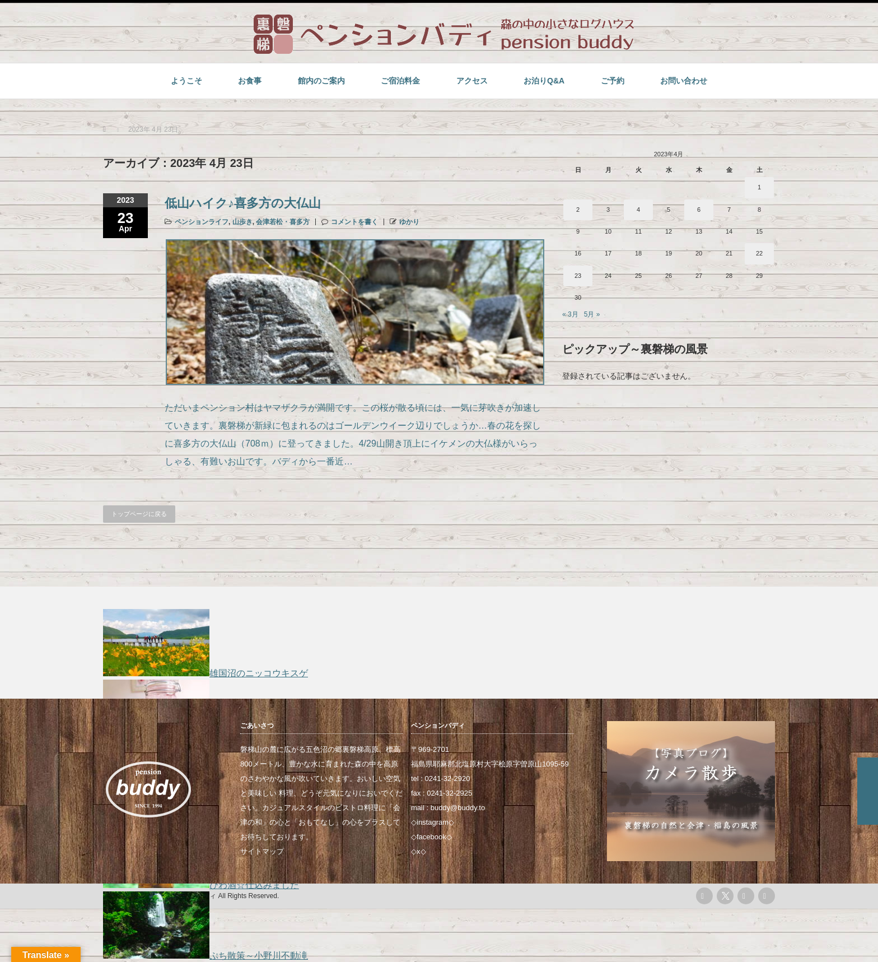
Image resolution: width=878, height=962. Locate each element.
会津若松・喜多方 (283, 222)
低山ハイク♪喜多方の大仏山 (243, 203)
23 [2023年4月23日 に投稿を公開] (578, 275)
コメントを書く (354, 222)
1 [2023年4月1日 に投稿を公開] (759, 187)
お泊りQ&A (544, 80)
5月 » (592, 314)
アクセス (472, 80)
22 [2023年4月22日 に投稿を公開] (759, 253)
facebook (431, 837)
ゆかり (409, 222)
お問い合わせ (683, 80)
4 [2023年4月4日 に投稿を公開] (638, 209)
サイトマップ (262, 851)
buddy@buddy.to (458, 807)
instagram (433, 822)
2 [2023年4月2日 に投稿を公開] (578, 209)
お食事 (249, 80)
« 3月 (570, 314)
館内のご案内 (321, 80)
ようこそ (186, 80)
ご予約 (612, 80)
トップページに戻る (139, 513)
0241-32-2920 (447, 778)
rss (704, 895)
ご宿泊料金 (400, 80)
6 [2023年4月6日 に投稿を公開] (698, 209)
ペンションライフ (201, 222)
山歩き (242, 222)
